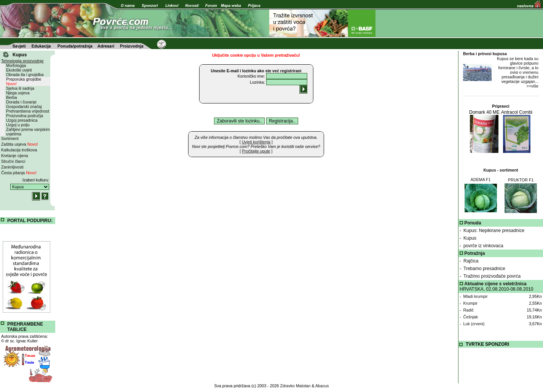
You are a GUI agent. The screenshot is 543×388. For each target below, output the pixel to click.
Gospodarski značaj (24, 106)
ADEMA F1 (481, 179)
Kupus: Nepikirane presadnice (493, 230)
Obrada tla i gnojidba (24, 74)
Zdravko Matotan (295, 385)
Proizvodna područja (24, 115)
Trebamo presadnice (484, 268)
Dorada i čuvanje (21, 102)
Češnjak (470, 317)
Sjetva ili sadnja (20, 88)
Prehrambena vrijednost (27, 111)
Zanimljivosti (12, 167)
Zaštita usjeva (19, 144)
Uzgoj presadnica (21, 120)
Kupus (469, 238)
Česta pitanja (19, 172)
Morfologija (16, 65)
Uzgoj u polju (18, 124)
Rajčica (470, 261)
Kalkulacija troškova (19, 150)
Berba (11, 97)
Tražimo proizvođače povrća (492, 276)
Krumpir (470, 303)
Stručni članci (13, 161)
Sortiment (10, 138)
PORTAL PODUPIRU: (30, 220)
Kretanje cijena (14, 155)
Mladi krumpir (475, 296)
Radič (468, 310)
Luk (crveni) (474, 323)
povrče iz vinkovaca (483, 245)
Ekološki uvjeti (19, 70)
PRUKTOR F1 (520, 180)
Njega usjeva (18, 93)
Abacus (322, 385)
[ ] (256, 142)
